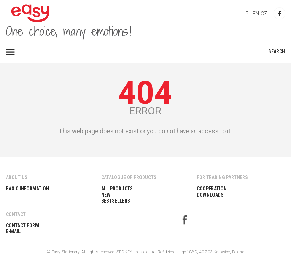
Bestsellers (115, 201)
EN (256, 13)
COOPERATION (212, 188)
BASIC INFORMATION (27, 188)
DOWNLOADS (210, 195)
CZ (264, 13)
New (106, 195)
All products (117, 188)
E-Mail (13, 231)
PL (248, 13)
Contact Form (22, 225)
